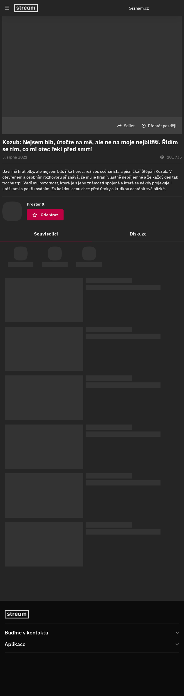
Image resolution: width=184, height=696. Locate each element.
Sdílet (129, 125)
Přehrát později (162, 125)
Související (46, 234)
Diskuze (138, 234)
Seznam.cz (139, 8)
